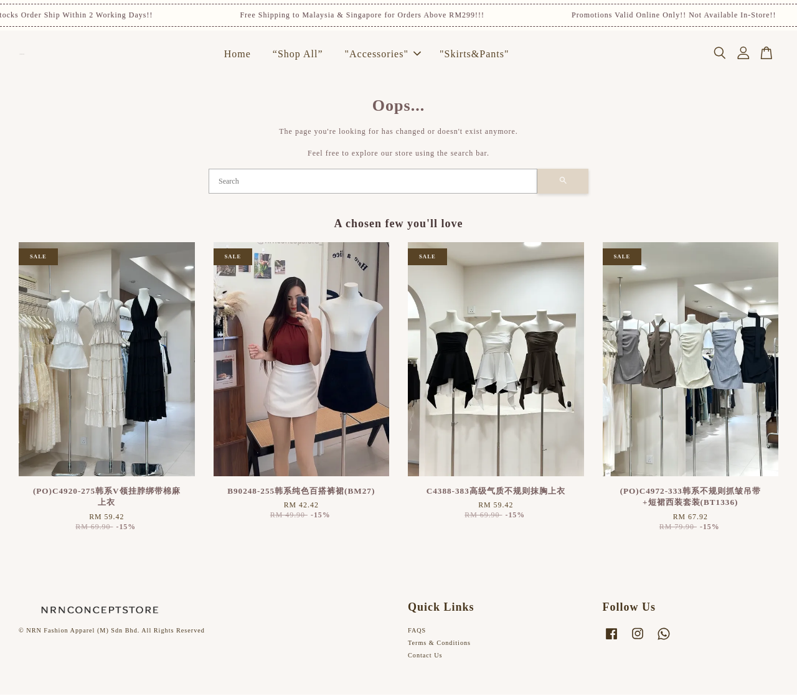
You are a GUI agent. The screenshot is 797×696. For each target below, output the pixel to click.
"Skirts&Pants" (474, 54)
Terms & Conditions (439, 644)
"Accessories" (382, 54)
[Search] (373, 182)
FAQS (417, 631)
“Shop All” (298, 54)
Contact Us (425, 656)
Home (237, 54)
